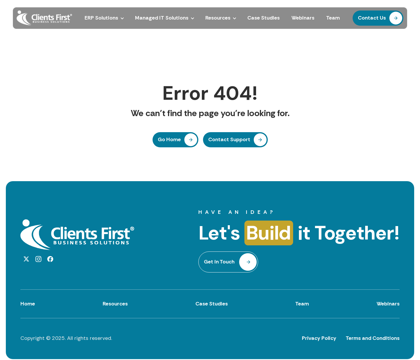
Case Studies (211, 303)
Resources (115, 303)
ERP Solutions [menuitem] (101, 18)
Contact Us (372, 17)
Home (27, 303)
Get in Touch (219, 261)
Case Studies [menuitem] (263, 18)
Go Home (169, 139)
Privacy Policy (319, 338)
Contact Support (229, 139)
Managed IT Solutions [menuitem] (161, 18)
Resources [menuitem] (217, 18)
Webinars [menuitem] (302, 18)
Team (302, 303)
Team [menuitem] (333, 18)
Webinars (388, 303)
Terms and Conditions (373, 338)
